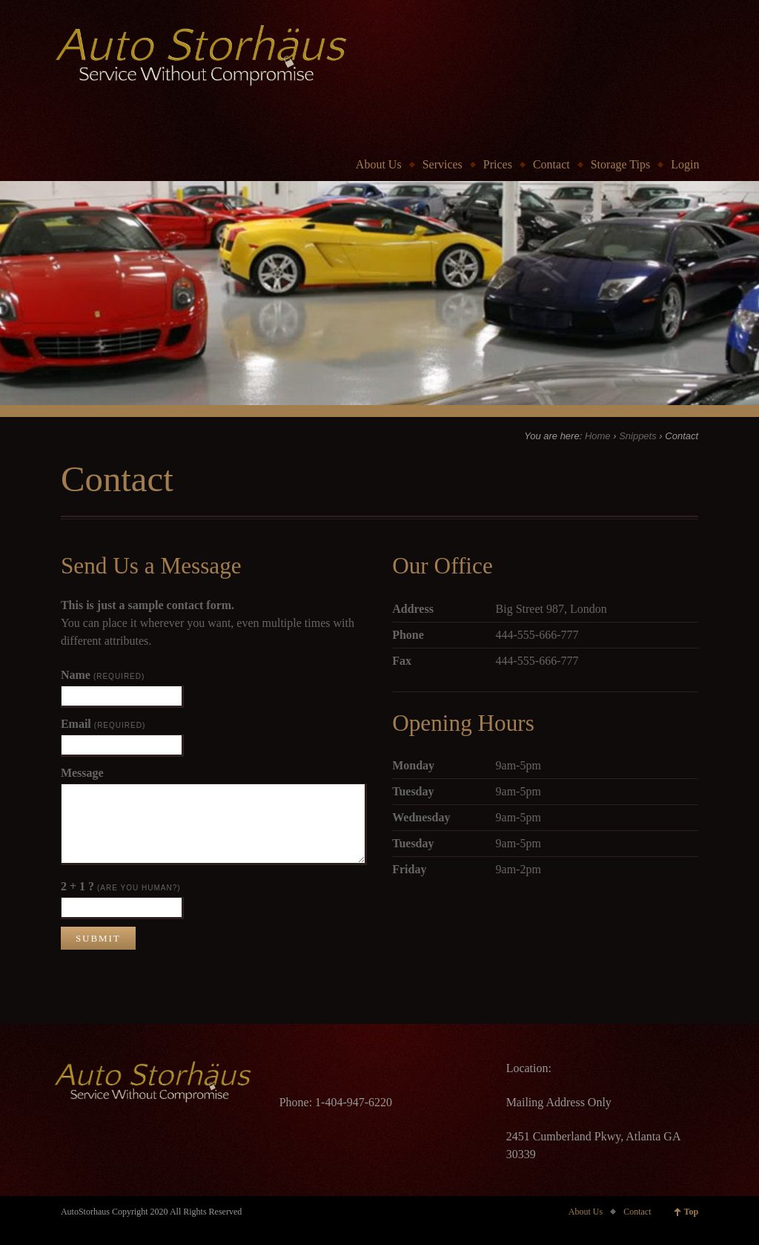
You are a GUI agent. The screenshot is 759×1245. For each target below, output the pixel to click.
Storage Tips (620, 164)
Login (685, 164)
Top (691, 1211)
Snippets (638, 435)
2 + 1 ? (121, 886)
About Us (379, 164)
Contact (551, 164)
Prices (497, 164)
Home (598, 435)
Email (103, 723)
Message (82, 772)
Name (103, 675)
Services (442, 164)
